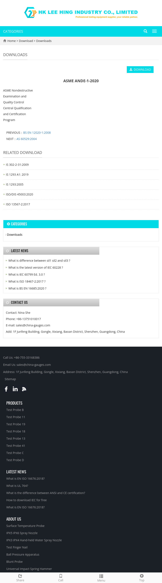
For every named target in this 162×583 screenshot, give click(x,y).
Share (20, 577)
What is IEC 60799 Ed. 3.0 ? (26, 274)
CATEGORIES (13, 31)
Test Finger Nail (16, 547)
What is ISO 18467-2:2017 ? (27, 281)
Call (60, 577)
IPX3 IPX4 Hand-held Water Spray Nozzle (34, 540)
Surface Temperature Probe (25, 526)
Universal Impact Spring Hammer (29, 569)
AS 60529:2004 (26, 139)
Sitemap (10, 379)
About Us (13, 519)
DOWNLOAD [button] (140, 69)
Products (14, 403)
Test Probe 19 (15, 424)
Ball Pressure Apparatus (22, 554)
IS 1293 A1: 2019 (17, 174)
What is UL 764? (17, 486)
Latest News (16, 471)
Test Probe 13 (15, 438)
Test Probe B (15, 410)
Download (26, 41)
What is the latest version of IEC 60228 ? (35, 267)
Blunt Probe (14, 562)
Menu (101, 577)
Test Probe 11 (15, 417)
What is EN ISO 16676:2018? (25, 479)
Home (11, 41)
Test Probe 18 (15, 431)
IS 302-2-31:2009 (17, 165)
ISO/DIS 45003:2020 (19, 194)
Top (142, 577)
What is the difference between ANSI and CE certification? (45, 493)
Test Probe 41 (15, 446)
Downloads (43, 41)
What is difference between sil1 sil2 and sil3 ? (39, 261)
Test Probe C (15, 453)
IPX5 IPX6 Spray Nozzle (22, 533)
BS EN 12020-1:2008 (37, 133)
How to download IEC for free (26, 500)
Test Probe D (15, 460)
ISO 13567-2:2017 (18, 204)
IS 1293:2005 (14, 184)
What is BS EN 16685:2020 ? (27, 288)
